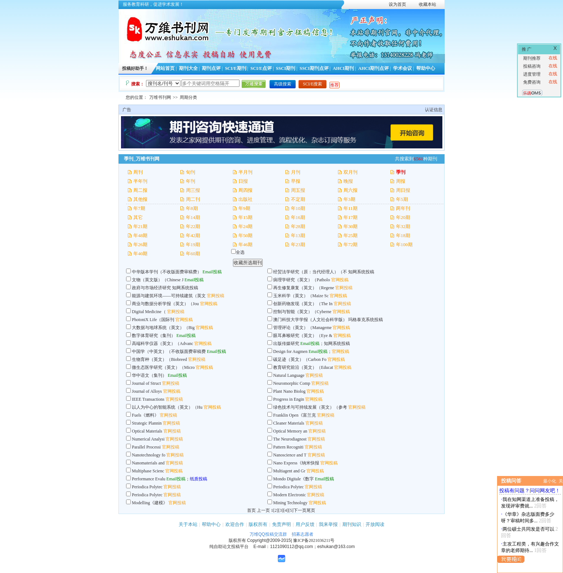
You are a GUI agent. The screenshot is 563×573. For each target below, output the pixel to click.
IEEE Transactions (148, 399)
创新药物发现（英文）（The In (303, 303)
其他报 (140, 199)
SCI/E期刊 (235, 68)
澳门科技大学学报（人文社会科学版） (310, 319)
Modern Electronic (289, 494)
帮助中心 (425, 68)
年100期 (404, 244)
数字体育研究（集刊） (153, 335)
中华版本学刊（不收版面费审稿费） (166, 271)
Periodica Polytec (147, 486)
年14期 (193, 217)
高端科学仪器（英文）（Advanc (162, 343)
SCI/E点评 (261, 68)
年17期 (350, 217)
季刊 (400, 172)
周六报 (350, 190)
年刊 (190, 181)
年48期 (140, 235)
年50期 (245, 235)
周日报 (403, 190)
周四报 (245, 190)
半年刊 (140, 181)
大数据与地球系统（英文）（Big (164, 327)
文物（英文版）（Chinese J (157, 279)
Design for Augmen (290, 351)
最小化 (549, 481)
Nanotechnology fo (148, 455)
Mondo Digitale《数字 (293, 478)
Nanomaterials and (148, 462)
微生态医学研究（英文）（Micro (163, 367)
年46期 (245, 244)
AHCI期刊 (343, 68)
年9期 (244, 208)
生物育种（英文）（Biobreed (159, 359)
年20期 (403, 217)
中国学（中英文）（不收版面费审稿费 (169, 351)
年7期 (139, 208)
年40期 (140, 253)
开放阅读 (375, 524)
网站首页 (165, 68)
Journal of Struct (146, 383)
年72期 (350, 244)
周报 (400, 181)
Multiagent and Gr (289, 470)
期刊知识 (351, 524)
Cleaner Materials (288, 423)
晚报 (348, 181)
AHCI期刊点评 (373, 68)
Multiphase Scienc (148, 470)
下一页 (299, 510)
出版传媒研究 (286, 343)
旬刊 (190, 172)
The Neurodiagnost (289, 439)
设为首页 (397, 4)
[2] (275, 510)
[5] (290, 510)
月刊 (295, 172)
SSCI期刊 (286, 68)
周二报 (140, 190)
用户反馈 (305, 524)
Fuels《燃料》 (145, 415)
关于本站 (188, 524)
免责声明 (281, 524)
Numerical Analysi (148, 439)
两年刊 (403, 208)
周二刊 (193, 199)
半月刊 (245, 172)
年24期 (245, 226)
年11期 (350, 208)
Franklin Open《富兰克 (294, 415)
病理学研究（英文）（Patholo (301, 279)
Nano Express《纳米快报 (296, 462)
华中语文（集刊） (149, 375)
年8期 (192, 208)
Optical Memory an (290, 431)
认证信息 (433, 109)
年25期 (350, 235)
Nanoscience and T (289, 455)
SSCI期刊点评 (314, 68)
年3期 (349, 199)
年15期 (245, 217)
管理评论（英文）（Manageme (302, 327)
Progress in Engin (288, 399)
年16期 (298, 217)
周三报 (193, 190)
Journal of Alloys (147, 391)
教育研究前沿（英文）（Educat (303, 367)
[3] (280, 510)
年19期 (193, 244)
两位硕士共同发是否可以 (528, 529)
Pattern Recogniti (288, 447)
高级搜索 (282, 84)
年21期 (140, 226)
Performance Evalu (148, 478)
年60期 (193, 253)
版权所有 (258, 524)
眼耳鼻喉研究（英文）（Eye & (303, 335)
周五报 (298, 190)
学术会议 (402, 68)
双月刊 (350, 172)
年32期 (403, 226)
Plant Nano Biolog (289, 391)
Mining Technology (290, 502)
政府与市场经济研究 (151, 287)
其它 (138, 217)
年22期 (193, 226)
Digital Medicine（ (149, 311)
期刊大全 (188, 68)
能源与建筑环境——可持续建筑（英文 (169, 295)
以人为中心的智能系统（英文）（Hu (167, 407)
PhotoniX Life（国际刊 (153, 319)
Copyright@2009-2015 (269, 540)
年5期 (402, 199)
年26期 (140, 244)
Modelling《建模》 (149, 502)
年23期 (298, 244)
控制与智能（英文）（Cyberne (302, 311)
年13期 (298, 235)
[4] (285, 510)
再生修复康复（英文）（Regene (303, 287)
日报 (243, 181)
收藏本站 (427, 4)
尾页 (310, 510)
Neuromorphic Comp (291, 383)
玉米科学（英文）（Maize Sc (301, 295)
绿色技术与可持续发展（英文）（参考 (310, 407)
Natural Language (289, 375)
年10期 (298, 208)
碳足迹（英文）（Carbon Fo (299, 359)
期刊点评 (211, 68)
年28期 (298, 226)
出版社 (245, 199)
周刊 (138, 172)
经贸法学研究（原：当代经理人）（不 (310, 271)
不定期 (298, 199)
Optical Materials (147, 431)
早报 (295, 181)
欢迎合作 (234, 524)
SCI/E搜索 (312, 84)
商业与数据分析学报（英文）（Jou (165, 303)
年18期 (403, 235)
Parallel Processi (146, 447)
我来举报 (328, 524)
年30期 (350, 226)
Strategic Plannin (147, 423)
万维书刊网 (160, 97)
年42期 (193, 235)
